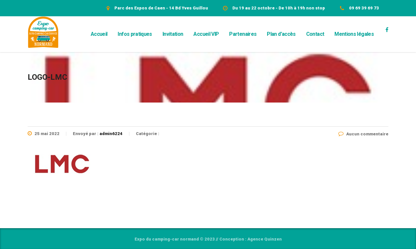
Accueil (99, 34)
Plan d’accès (281, 34)
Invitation (172, 34)
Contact (315, 34)
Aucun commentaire (363, 133)
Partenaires (242, 34)
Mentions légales (354, 34)
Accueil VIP (206, 34)
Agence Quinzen (264, 239)
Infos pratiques (135, 34)
